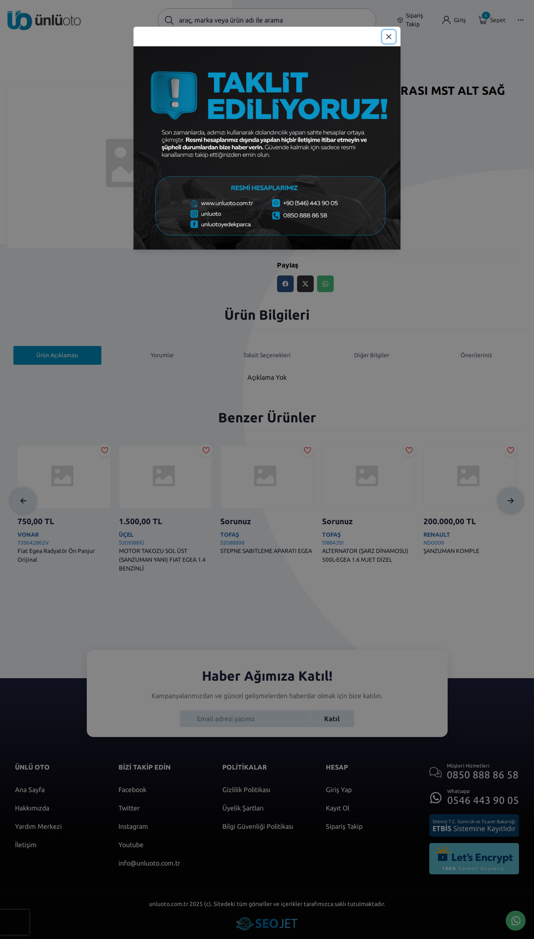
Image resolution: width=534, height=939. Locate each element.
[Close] (388, 36)
